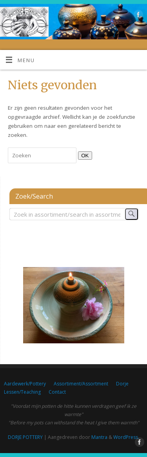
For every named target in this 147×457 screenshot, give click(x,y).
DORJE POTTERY (25, 437)
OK (83, 155)
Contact (57, 392)
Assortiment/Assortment (81, 383)
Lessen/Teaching (22, 392)
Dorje (122, 383)
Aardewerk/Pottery (25, 383)
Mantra (99, 437)
